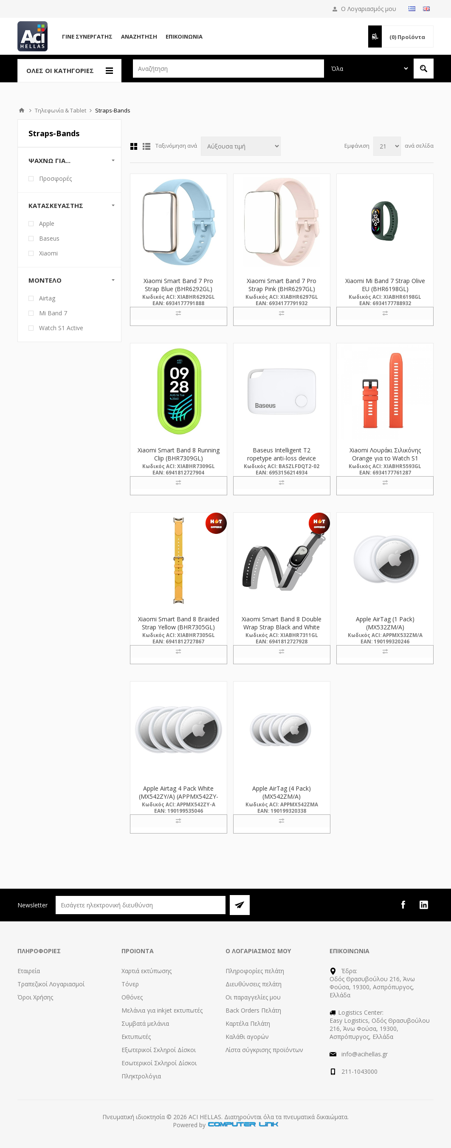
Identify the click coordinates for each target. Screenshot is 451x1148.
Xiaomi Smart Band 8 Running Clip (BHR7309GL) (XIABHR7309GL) (179, 458)
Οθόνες (132, 997)
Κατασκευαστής (55, 205)
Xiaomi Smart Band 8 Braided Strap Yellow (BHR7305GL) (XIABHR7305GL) (178, 627)
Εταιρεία (28, 971)
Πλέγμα (134, 146)
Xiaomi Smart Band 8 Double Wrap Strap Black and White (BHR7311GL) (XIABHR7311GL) (281, 631)
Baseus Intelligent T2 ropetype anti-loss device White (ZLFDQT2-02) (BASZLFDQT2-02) (281, 462)
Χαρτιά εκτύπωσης (146, 971)
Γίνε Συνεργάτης (87, 36)
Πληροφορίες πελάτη (255, 971)
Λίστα (146, 146)
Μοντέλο (45, 280)
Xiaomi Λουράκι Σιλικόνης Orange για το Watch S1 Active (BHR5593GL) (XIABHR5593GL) (385, 462)
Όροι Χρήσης (35, 997)
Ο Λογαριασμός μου (368, 9)
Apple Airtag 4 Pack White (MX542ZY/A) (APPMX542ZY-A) (178, 796)
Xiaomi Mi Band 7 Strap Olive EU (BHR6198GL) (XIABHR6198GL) (385, 289)
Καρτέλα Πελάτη (248, 1023)
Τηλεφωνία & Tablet (60, 110)
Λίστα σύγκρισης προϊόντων (264, 1050)
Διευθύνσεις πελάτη (254, 984)
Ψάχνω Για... (49, 160)
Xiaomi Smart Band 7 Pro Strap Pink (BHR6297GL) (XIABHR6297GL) (281, 289)
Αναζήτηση (139, 36)
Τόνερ (130, 984)
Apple (46, 223)
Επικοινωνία (184, 36)
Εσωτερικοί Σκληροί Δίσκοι (159, 1063)
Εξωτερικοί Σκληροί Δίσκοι (158, 1050)
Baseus (49, 238)
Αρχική (21, 110)
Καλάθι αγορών (247, 1037)
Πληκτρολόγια (141, 1076)
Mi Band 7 (53, 313)
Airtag (47, 298)
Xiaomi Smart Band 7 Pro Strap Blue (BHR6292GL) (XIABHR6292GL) (178, 289)
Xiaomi (48, 253)
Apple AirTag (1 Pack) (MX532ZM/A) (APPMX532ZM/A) (385, 627)
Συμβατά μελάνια (145, 1023)
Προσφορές (55, 178)
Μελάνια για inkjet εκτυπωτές (162, 1010)
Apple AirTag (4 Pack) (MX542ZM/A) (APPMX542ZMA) (281, 796)
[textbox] (228, 68)
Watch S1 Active (61, 328)
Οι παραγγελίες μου (253, 997)
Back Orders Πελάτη (253, 1010)
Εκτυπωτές (136, 1037)
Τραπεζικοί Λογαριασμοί (51, 984)
